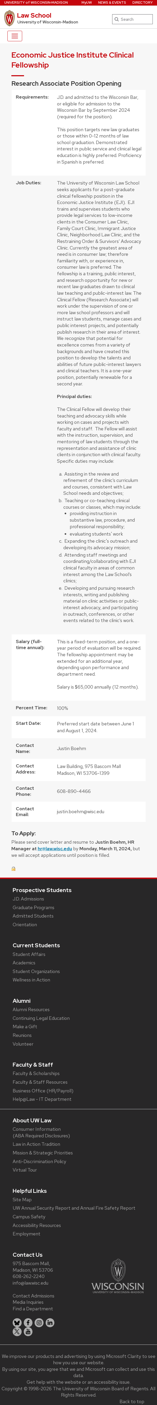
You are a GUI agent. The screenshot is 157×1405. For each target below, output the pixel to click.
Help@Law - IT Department (42, 1099)
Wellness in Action (31, 980)
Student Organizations (36, 971)
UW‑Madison (36, 2)
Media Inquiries (28, 1302)
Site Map (22, 1200)
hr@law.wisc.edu (55, 849)
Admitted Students (33, 916)
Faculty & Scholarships (36, 1073)
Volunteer (23, 1044)
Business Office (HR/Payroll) (43, 1091)
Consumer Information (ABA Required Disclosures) (41, 1132)
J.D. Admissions (28, 899)
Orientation (25, 925)
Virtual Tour (25, 1170)
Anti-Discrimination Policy (39, 1161)
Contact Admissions (33, 1296)
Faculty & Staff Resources (40, 1082)
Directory (142, 2)
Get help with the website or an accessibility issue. (78, 1382)
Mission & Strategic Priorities (43, 1153)
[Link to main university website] (117, 1275)
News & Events (112, 2)
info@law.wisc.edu (30, 1283)
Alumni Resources (31, 1009)
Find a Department (33, 1309)
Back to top (132, 1401)
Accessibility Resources (37, 1225)
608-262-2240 (29, 1276)
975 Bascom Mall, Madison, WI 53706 (33, 1266)
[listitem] (17, 1322)
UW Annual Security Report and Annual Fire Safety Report (74, 1208)
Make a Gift (25, 1027)
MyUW (87, 2)
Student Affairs (29, 954)
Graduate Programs (33, 907)
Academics (24, 963)
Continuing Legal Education (41, 1018)
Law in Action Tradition (36, 1144)
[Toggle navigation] (14, 36)
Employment (26, 1234)
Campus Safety (29, 1217)
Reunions (22, 1035)
